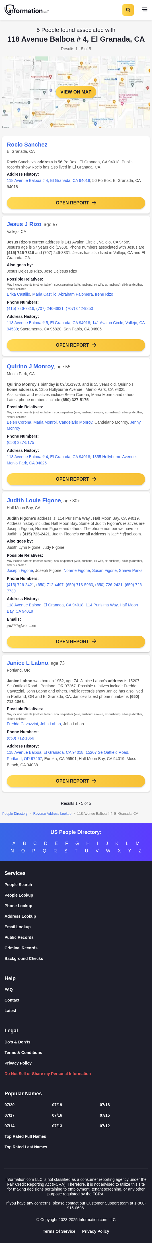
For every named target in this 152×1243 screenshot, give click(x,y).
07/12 (105, 1126)
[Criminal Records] (76, 948)
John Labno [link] (50, 724)
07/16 (57, 1115)
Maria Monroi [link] (45, 422)
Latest (10, 1010)
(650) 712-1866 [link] (20, 738)
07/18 (105, 1104)
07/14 (10, 1126)
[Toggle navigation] (144, 10)
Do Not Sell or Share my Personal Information (48, 1073)
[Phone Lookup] (76, 905)
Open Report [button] (72, 202)
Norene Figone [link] (76, 570)
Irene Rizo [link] (104, 294)
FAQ (9, 989)
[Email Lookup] (76, 927)
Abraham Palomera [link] (75, 294)
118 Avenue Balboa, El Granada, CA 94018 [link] (45, 605)
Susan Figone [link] (104, 570)
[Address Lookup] (76, 916)
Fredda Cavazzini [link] (22, 724)
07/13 (57, 1126)
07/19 (57, 1104)
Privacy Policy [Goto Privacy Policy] (95, 1231)
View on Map (75, 92)
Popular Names (23, 1093)
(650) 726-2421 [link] (109, 584)
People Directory (15, 814)
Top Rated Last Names (26, 1147)
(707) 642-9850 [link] (79, 308)
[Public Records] (76, 937)
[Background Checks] (76, 958)
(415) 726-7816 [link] (20, 308)
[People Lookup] (76, 895)
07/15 (105, 1115)
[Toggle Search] (128, 10)
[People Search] (76, 884)
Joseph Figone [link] (20, 570)
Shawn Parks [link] (130, 570)
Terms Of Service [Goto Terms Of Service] (59, 1231)
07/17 (10, 1115)
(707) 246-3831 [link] (50, 308)
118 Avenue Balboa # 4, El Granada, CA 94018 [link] (48, 180)
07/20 (10, 1104)
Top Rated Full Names (25, 1136)
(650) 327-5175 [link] (20, 442)
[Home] (27, 10)
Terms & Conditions (23, 1052)
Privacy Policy (18, 1063)
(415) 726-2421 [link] (20, 584)
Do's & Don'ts (17, 1042)
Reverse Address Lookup (52, 814)
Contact (12, 1000)
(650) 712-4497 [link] (50, 584)
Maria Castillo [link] (44, 294)
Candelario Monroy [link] (75, 422)
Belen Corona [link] (19, 422)
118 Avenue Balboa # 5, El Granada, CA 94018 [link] (48, 322)
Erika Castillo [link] (18, 294)
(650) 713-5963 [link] (79, 584)
